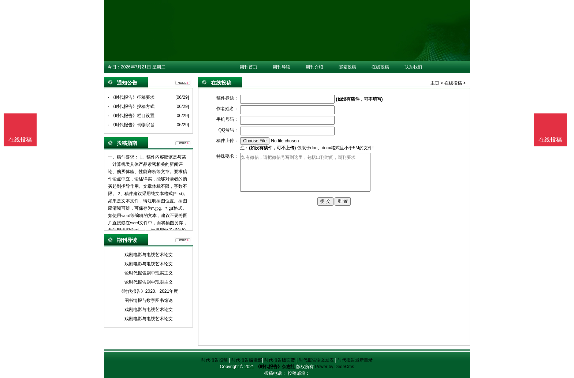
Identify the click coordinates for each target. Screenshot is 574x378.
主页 (434, 83)
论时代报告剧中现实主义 (148, 273)
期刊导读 (281, 67)
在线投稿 (380, 67)
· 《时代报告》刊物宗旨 (131, 124)
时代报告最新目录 (355, 360)
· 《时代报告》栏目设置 (131, 115)
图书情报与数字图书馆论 (148, 300)
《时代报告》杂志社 (275, 366)
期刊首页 (248, 67)
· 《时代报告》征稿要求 (131, 97)
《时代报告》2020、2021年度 (148, 291)
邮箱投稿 (347, 67)
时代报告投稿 (214, 360)
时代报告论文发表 (316, 360)
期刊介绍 (314, 67)
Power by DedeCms (334, 366)
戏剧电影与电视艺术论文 (148, 254)
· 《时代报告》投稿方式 (131, 106)
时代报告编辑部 (246, 360)
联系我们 (413, 67)
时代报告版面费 (279, 360)
